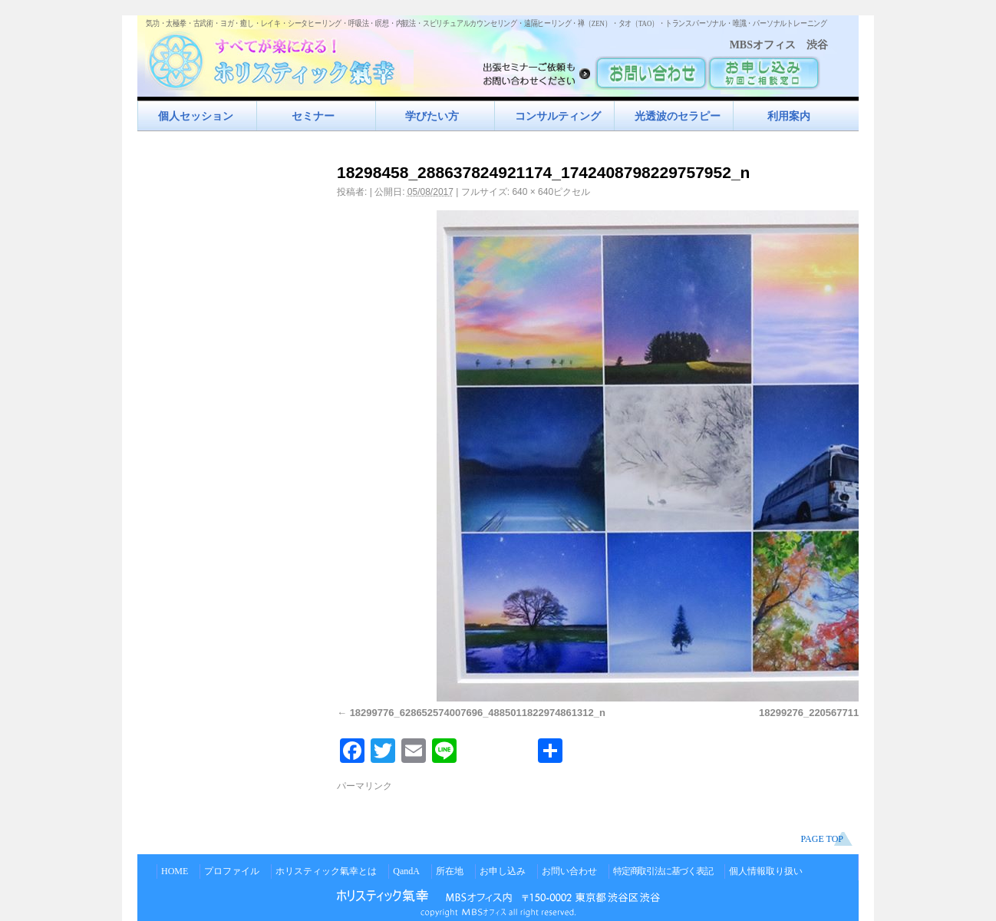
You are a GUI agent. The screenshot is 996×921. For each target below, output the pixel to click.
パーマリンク (364, 786)
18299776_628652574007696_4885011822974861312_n (477, 712)
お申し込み (503, 871)
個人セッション (195, 116)
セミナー (313, 116)
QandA (406, 871)
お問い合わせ (569, 871)
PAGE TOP (822, 839)
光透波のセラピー (678, 116)
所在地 (449, 871)
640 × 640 (532, 192)
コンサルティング (558, 116)
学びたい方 (432, 116)
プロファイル (231, 871)
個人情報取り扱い (766, 871)
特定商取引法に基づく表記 (663, 871)
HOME (174, 871)
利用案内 (788, 116)
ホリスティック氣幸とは (326, 871)
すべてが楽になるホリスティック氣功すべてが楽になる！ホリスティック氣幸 (279, 58)
